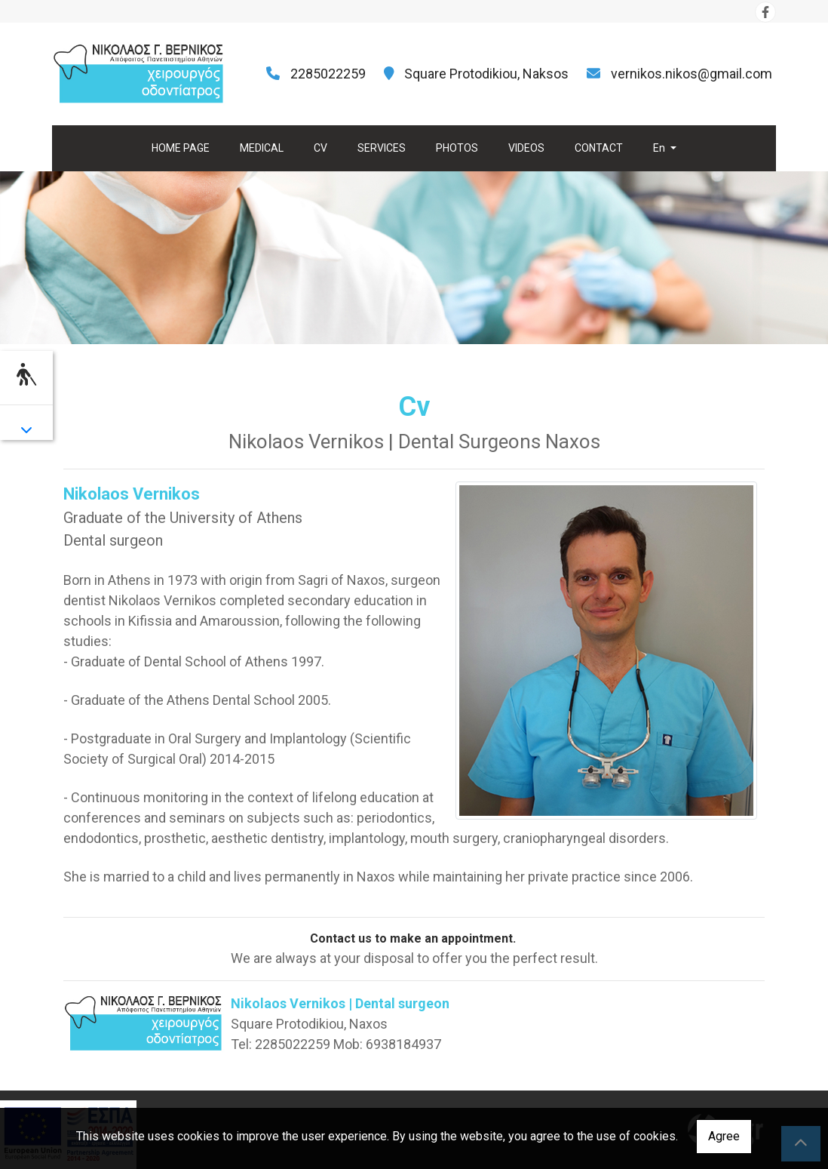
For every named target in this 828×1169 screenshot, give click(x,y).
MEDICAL (262, 148)
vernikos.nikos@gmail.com (691, 74)
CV (320, 148)
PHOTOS (457, 148)
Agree (724, 1136)
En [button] (660, 148)
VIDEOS (526, 148)
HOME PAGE (181, 148)
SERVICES (381, 148)
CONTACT (599, 148)
